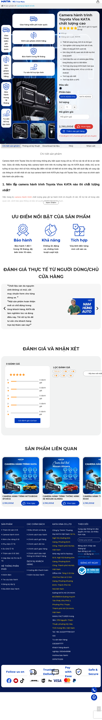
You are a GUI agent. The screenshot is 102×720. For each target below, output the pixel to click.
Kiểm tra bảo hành (35, 575)
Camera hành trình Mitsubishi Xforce (19, 497)
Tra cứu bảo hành (9, 579)
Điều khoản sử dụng (36, 530)
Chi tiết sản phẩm (11, 146)
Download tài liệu (51, 146)
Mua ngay (84, 126)
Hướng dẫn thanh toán (37, 570)
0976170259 (57, 659)
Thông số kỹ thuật (31, 146)
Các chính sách (36, 524)
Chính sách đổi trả (35, 544)
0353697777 (57, 644)
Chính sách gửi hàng (36, 539)
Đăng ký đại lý (8, 584)
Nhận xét (90, 146)
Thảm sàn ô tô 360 (10, 553)
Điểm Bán (6, 575)
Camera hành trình (25, 6)
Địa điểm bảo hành (10, 589)
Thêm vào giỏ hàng (74, 131)
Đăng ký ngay (89, 563)
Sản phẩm (10, 6)
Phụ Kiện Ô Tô (8, 544)
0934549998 (65, 651)
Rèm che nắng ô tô (10, 539)
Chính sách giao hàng (37, 549)
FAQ (71, 146)
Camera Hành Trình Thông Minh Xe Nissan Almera (61, 497)
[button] (97, 308)
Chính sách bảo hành (37, 535)
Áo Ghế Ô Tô (7, 549)
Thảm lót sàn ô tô (9, 530)
